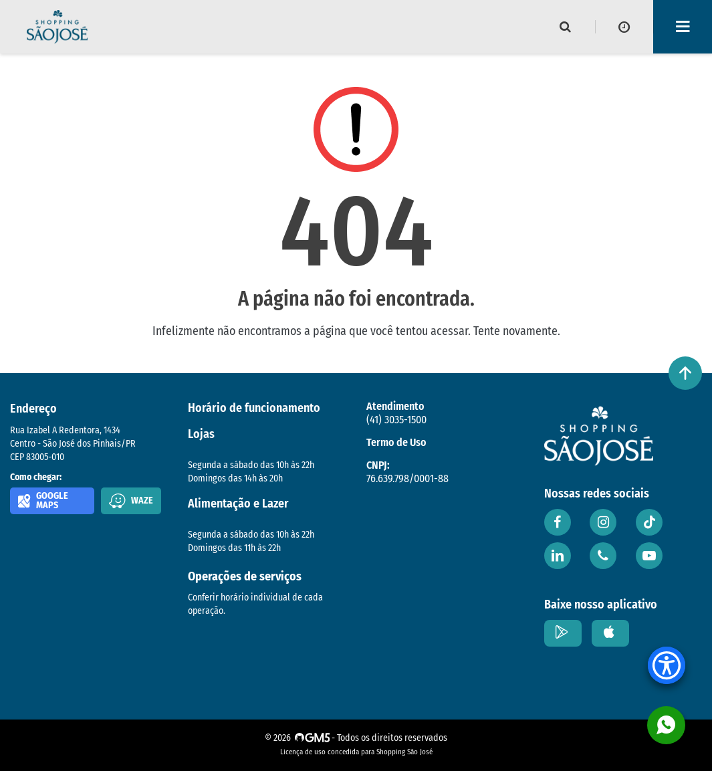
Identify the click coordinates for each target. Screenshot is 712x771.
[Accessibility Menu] (666, 665)
